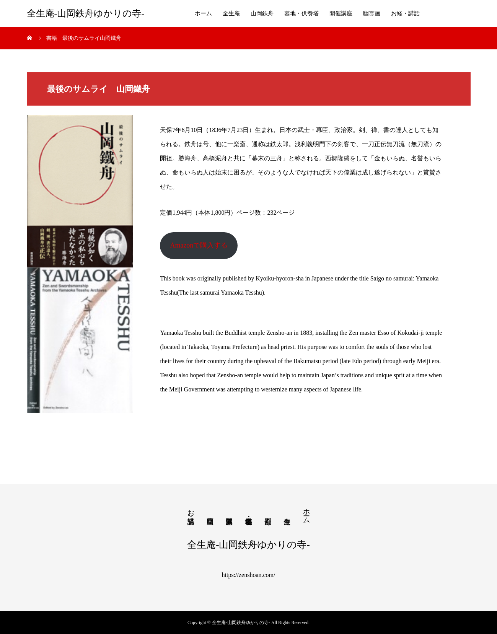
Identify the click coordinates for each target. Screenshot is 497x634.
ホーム (203, 13)
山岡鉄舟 (262, 13)
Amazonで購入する (199, 245)
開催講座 (340, 13)
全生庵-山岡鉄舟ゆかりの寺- (86, 13)
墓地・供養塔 (301, 13)
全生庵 (231, 13)
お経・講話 (405, 13)
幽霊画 (371, 13)
